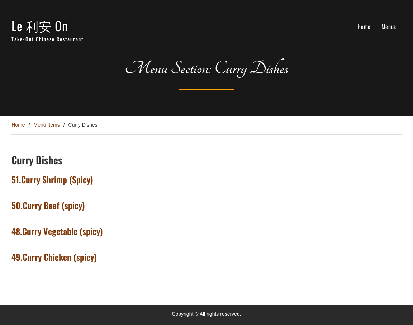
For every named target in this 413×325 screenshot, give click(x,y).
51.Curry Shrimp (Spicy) (52, 179)
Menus (388, 26)
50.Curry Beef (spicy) (48, 205)
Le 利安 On (39, 25)
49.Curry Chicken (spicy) (54, 256)
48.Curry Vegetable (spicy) (57, 231)
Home (363, 26)
